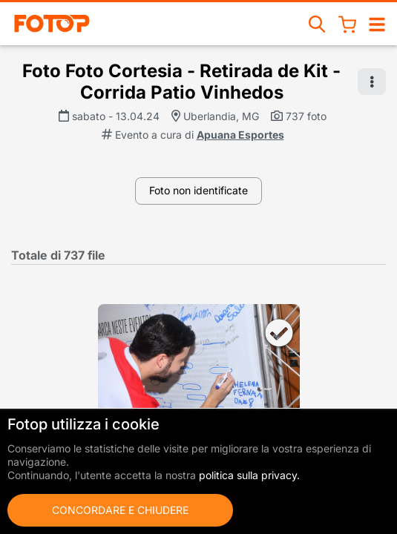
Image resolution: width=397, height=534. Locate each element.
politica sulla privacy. (249, 475)
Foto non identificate (198, 190)
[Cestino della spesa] (347, 23)
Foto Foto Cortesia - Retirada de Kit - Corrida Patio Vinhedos (181, 81)
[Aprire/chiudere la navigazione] (377, 23)
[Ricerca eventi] (318, 23)
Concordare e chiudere (120, 510)
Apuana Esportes (240, 134)
